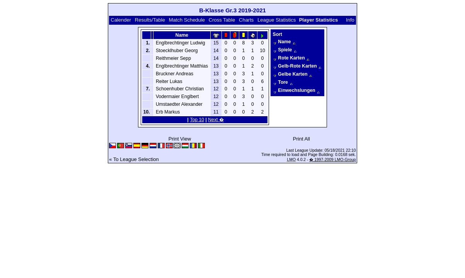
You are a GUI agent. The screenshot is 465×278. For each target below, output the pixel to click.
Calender (121, 20)
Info (350, 20)
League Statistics (276, 20)
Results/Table (150, 20)
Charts (246, 20)
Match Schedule (187, 20)
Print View (180, 139)
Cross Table (222, 20)
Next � (216, 119)
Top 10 (197, 119)
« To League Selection (133, 159)
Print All (301, 139)
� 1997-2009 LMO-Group (332, 160)
